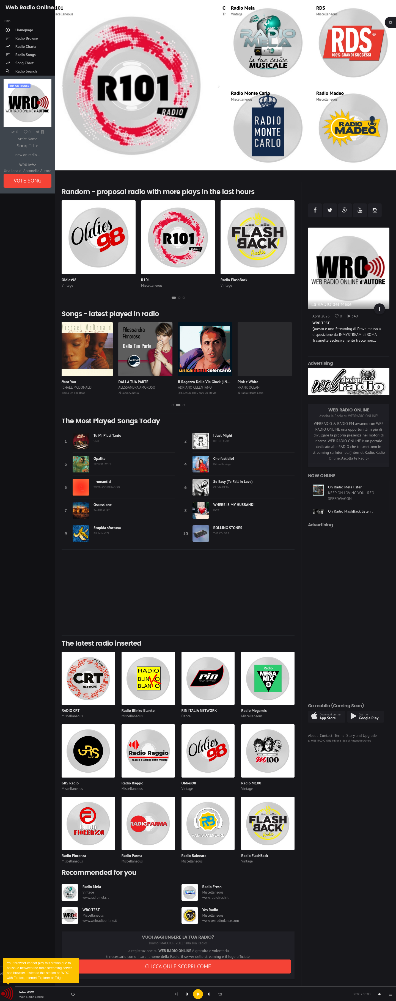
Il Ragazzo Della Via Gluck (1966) (208, 381)
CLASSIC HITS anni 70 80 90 (200, 393)
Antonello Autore (361, 740)
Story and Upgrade (361, 735)
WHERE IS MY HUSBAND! (234, 504)
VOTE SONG (28, 180)
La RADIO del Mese (331, 304)
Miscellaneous (71, 14)
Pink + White (251, 381)
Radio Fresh (212, 886)
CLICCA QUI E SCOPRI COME (178, 966)
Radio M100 (251, 783)
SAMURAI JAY (102, 510)
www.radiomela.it (95, 897)
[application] (198, 994)
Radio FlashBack (234, 279)
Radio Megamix (254, 710)
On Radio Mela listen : (346, 505)
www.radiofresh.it (215, 897)
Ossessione (103, 504)
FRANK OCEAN (252, 387)
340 (353, 316)
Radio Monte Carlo (250, 93)
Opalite (100, 458)
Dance (186, 716)
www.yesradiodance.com (220, 920)
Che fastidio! (223, 458)
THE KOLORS (221, 533)
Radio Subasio (131, 393)
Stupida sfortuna (107, 527)
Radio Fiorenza (74, 855)
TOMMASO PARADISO (107, 487)
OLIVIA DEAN (221, 487)
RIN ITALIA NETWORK (199, 710)
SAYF (97, 441)
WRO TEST (91, 909)
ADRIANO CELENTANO (198, 387)
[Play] (198, 994)
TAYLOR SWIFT (102, 464)
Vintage (237, 14)
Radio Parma (132, 855)
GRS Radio (70, 783)
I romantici (102, 481)
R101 (66, 8)
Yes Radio (210, 909)
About (313, 735)
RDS (320, 8)
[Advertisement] (178, 592)
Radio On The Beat (75, 393)
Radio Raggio (132, 783)
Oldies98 (69, 279)
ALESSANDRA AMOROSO (139, 387)
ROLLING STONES (227, 527)
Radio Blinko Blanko (138, 710)
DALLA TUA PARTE (136, 381)
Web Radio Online (31, 997)
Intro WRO (26, 992)
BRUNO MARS (221, 441)
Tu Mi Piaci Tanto (107, 435)
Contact (326, 735)
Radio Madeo (330, 93)
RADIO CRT (71, 710)
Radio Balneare (194, 855)
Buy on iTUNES (19, 86)
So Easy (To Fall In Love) (233, 481)
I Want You (70, 381)
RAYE (216, 510)
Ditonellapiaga (222, 464)
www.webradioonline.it (99, 920)
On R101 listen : (341, 487)
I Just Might (222, 435)
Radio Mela (243, 8)
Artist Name (27, 138)
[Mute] (379, 994)
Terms (339, 735)
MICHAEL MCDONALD (78, 387)
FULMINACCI (101, 533)
